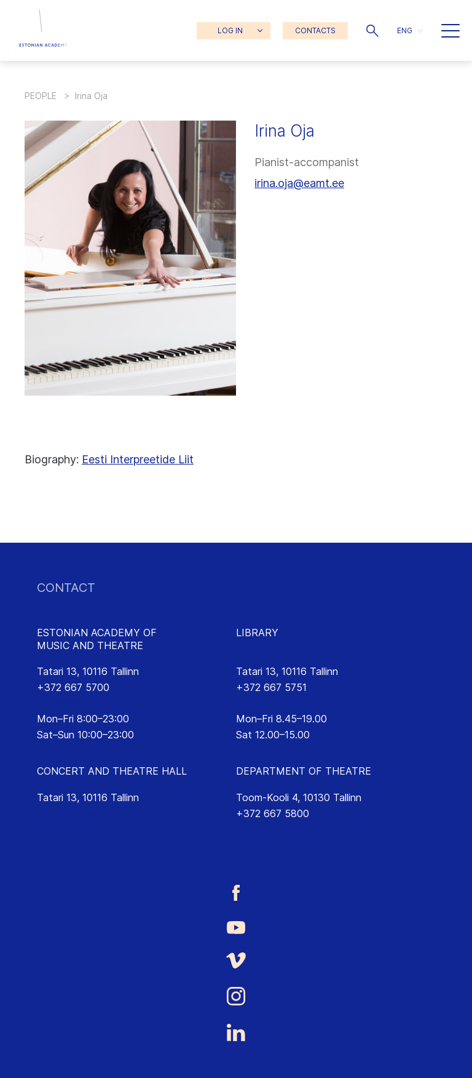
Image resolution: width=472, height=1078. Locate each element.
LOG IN (230, 30)
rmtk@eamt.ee (269, 703)
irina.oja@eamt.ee (299, 183)
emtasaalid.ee (68, 829)
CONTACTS (315, 30)
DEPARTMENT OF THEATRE (303, 771)
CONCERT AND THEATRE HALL (112, 771)
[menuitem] (410, 30)
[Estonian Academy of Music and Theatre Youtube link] (236, 926)
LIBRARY (257, 632)
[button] (372, 31)
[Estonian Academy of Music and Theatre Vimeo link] (236, 960)
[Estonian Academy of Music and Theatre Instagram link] (236, 996)
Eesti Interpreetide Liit (138, 459)
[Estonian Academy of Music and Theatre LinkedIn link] (236, 1032)
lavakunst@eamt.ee (280, 829)
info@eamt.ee (69, 703)
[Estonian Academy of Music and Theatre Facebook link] (236, 892)
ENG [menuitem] (404, 30)
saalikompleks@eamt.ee (90, 813)
